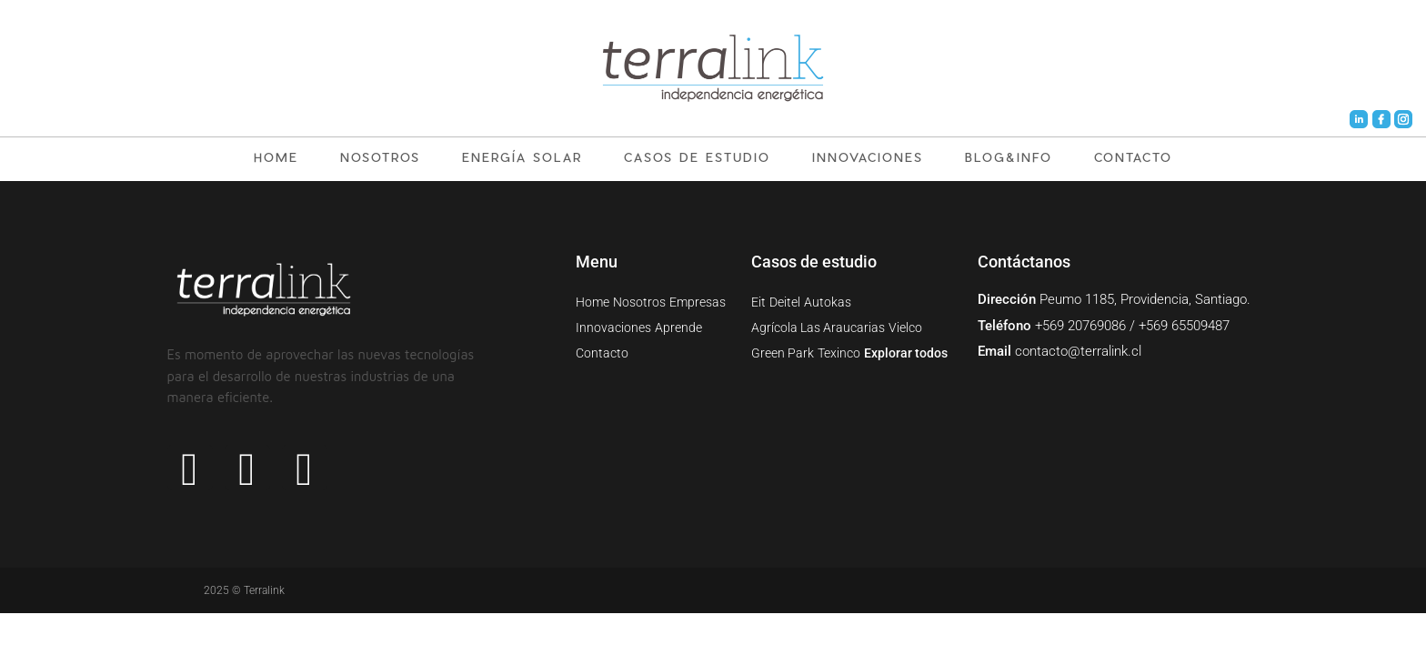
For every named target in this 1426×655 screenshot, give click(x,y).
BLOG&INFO (1008, 157)
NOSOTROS (380, 157)
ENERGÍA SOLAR (522, 157)
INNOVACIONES (867, 157)
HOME (276, 157)
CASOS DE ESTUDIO (697, 157)
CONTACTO (1133, 157)
